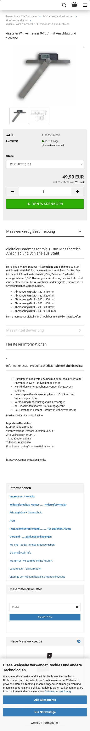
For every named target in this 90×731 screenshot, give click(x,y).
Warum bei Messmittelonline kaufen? (31, 560)
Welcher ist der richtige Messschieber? (32, 544)
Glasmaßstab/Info (20, 552)
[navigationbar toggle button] (85, 5)
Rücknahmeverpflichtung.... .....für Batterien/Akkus (40, 528)
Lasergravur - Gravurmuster (25, 568)
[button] (12, 191)
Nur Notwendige (45, 712)
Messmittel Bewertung (25, 330)
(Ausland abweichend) (53, 145)
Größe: (10, 156)
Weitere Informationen (45, 722)
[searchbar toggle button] (64, 5)
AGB (12, 520)
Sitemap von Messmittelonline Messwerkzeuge (37, 576)
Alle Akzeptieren (45, 699)
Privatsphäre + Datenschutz (26, 512)
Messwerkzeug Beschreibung (30, 231)
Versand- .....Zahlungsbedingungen (31, 536)
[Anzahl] (45, 191)
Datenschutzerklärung (58, 691)
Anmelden (45, 617)
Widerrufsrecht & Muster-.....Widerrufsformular (38, 504)
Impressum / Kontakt (22, 496)
